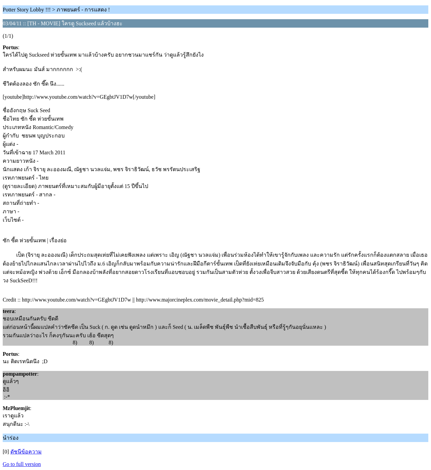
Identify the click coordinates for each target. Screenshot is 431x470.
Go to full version (22, 464)
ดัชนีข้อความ (26, 452)
